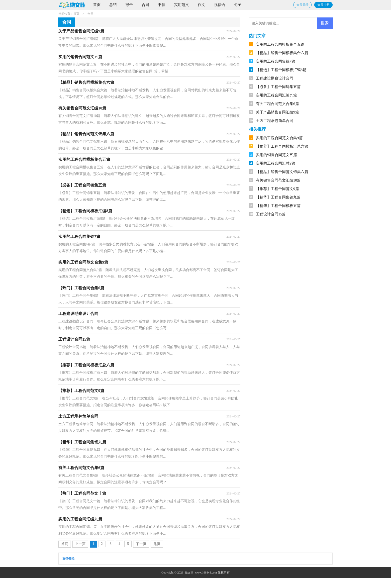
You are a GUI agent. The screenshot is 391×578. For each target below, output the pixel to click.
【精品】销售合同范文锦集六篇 (282, 172)
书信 (161, 5)
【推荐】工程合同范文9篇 (277, 189)
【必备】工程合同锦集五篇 (278, 87)
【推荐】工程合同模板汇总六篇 (282, 146)
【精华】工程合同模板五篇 (278, 206)
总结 (113, 5)
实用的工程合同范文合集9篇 (279, 138)
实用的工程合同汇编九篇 (276, 95)
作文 (201, 5)
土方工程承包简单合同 (274, 121)
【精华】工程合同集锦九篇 (278, 197)
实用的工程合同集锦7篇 (275, 61)
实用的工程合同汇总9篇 (275, 163)
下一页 (141, 544)
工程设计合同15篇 (271, 214)
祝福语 (219, 5)
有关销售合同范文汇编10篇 (278, 180)
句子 (237, 5)
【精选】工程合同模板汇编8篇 (281, 70)
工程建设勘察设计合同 (274, 78)
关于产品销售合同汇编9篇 (277, 112)
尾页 (156, 544)
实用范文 (181, 5)
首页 (96, 5)
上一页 (80, 544)
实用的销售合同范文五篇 (276, 155)
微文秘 (189, 572)
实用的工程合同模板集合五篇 (280, 44)
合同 (145, 5)
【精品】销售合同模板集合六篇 (282, 53)
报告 (129, 5)
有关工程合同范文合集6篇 (277, 104)
